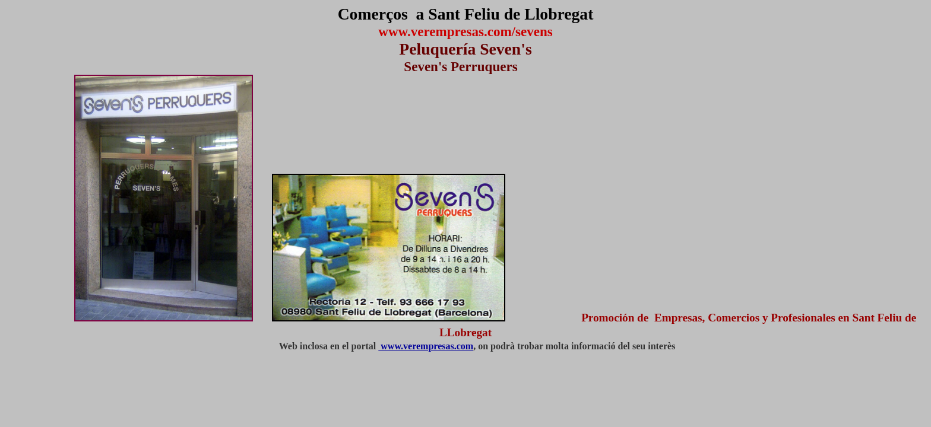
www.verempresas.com (425, 346)
